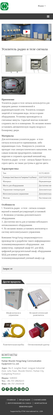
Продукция (25, 400)
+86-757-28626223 (15, 381)
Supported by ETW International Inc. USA (26, 411)
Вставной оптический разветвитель (38, 314)
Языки (42, 5)
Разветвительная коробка (13, 345)
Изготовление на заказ (19, 403)
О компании (40, 400)
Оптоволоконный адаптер (38, 345)
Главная (11, 400)
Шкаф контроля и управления (13, 314)
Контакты (9, 355)
